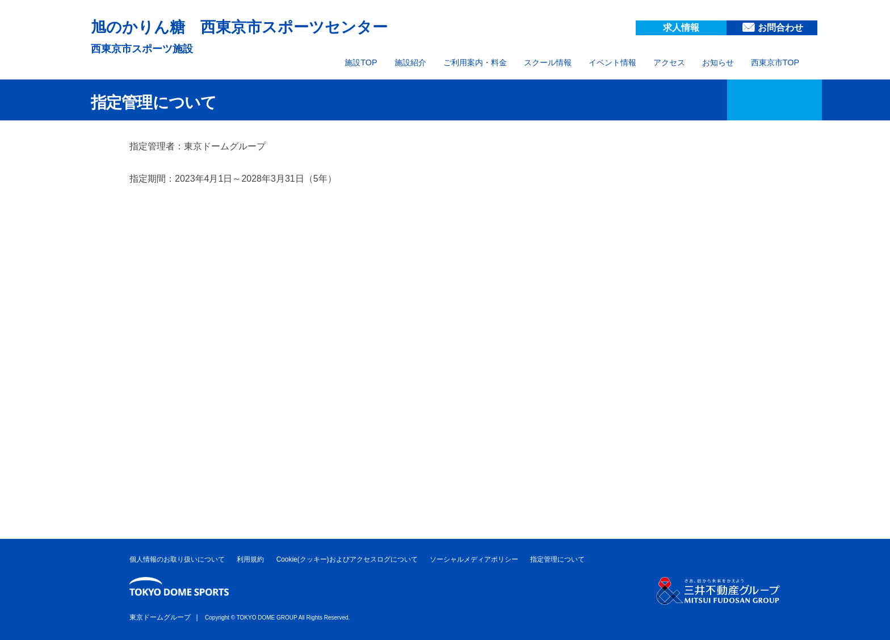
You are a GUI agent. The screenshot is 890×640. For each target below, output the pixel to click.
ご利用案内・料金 (475, 62)
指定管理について (557, 559)
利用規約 (250, 559)
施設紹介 (410, 62)
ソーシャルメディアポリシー (474, 559)
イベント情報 (612, 62)
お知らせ (718, 62)
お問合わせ (780, 27)
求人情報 (681, 27)
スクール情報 (548, 62)
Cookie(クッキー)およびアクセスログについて (347, 559)
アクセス (669, 62)
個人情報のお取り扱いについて (177, 559)
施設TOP (361, 62)
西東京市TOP (775, 62)
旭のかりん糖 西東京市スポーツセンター (271, 25)
